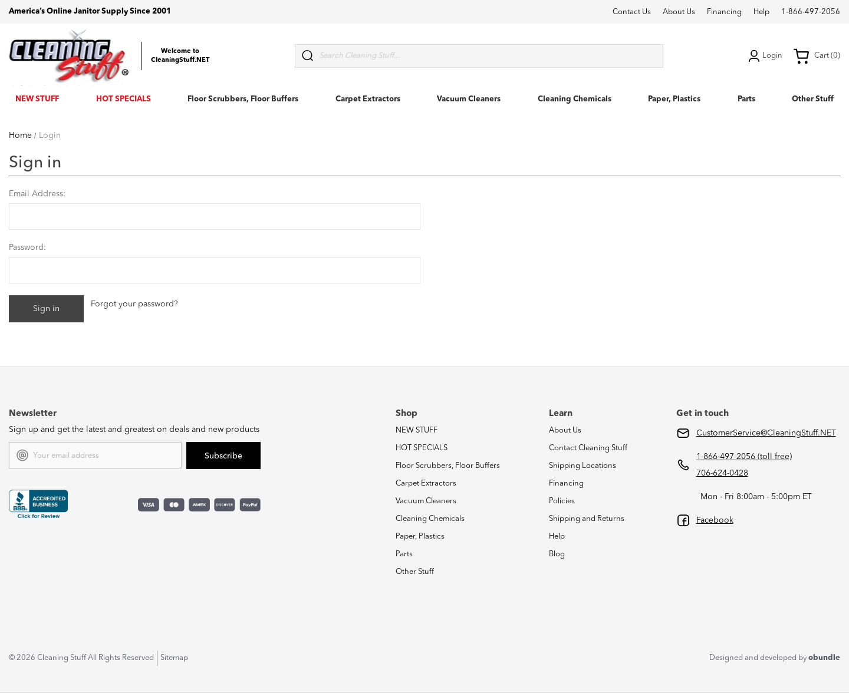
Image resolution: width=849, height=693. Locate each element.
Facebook (714, 520)
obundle (824, 658)
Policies (562, 501)
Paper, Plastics (674, 99)
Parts (746, 99)
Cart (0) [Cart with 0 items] (816, 56)
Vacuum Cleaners (469, 99)
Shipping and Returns (586, 519)
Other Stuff (813, 99)
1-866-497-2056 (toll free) (744, 457)
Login (764, 56)
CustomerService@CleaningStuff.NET (766, 433)
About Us (679, 12)
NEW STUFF (37, 99)
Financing (724, 12)
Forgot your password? (134, 304)
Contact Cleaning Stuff (588, 448)
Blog (557, 554)
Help (761, 12)
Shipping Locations (582, 466)
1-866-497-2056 (810, 12)
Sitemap (174, 658)
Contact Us (632, 12)
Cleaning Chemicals (574, 99)
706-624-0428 (722, 473)
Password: (27, 247)
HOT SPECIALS (123, 99)
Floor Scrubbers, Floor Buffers (242, 99)
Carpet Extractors (367, 99)
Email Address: (37, 194)
